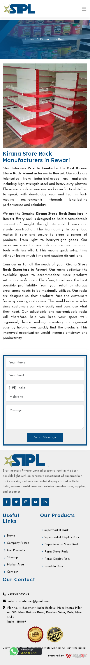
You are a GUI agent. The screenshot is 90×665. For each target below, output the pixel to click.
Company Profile (18, 543)
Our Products (16, 550)
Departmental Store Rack (61, 544)
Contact (12, 571)
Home (29, 39)
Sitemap (12, 557)
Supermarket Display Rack (61, 537)
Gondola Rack (53, 566)
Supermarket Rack (56, 530)
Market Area (15, 564)
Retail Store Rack (56, 551)
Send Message (45, 437)
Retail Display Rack (57, 559)
